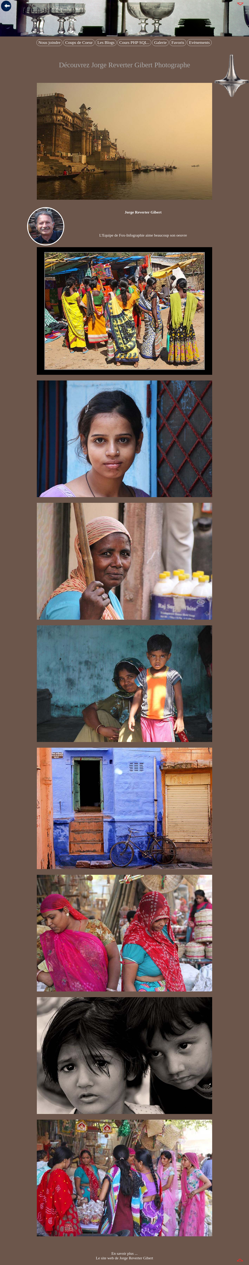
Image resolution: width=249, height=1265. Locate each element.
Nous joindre (49, 42)
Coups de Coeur (79, 42)
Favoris (177, 42)
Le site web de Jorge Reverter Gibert (124, 1258)
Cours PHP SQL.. (134, 42)
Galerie (160, 42)
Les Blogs (106, 42)
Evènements (199, 42)
